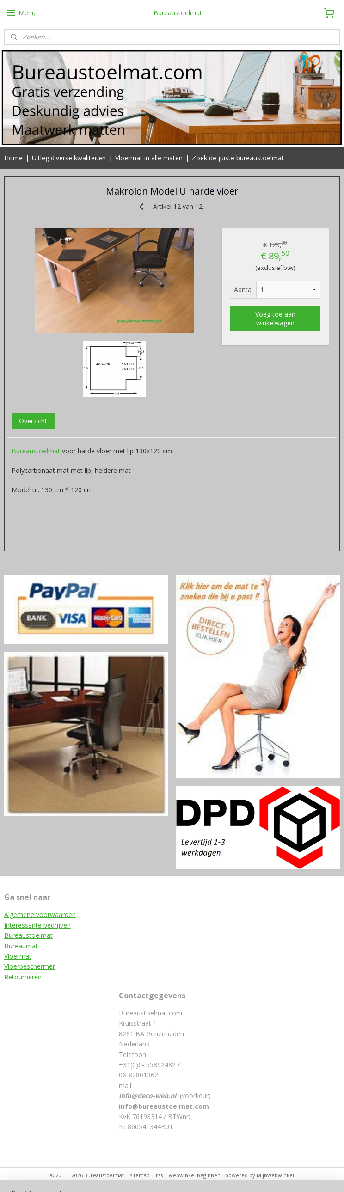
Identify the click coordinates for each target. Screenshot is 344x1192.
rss (159, 1175)
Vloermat (17, 956)
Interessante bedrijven (37, 925)
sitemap (140, 1175)
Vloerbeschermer (29, 966)
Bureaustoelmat (36, 450)
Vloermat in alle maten (149, 157)
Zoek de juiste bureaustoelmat (238, 157)
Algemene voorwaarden (40, 914)
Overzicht (33, 420)
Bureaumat (21, 945)
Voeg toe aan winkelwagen (275, 319)
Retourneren (23, 976)
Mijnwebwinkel (275, 1175)
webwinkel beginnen (195, 1175)
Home (13, 157)
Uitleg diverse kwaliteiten (69, 157)
